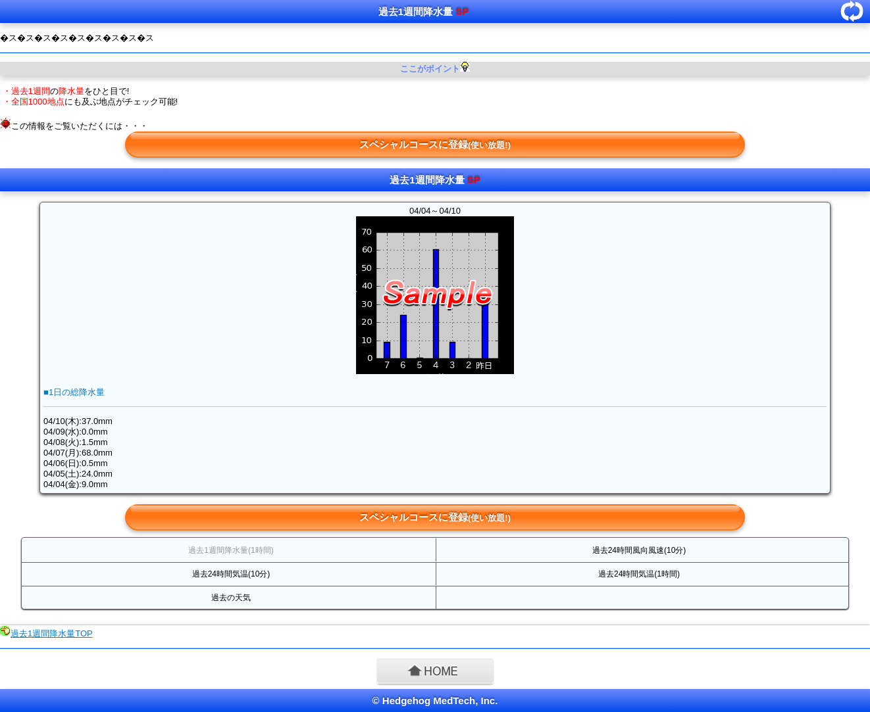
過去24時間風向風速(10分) (639, 550)
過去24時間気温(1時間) (639, 574)
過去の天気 (231, 597)
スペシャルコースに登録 (435, 144)
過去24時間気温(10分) (231, 574)
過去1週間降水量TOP (52, 633)
